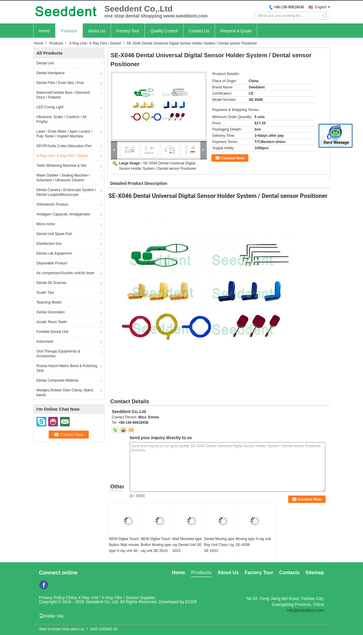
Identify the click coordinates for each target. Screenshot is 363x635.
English (320, 7)
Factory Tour (128, 30)
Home (44, 30)
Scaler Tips (45, 292)
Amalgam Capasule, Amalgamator (64, 214)
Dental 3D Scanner (51, 283)
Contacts (289, 572)
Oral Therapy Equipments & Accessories (58, 353)
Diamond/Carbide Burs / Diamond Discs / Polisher (63, 95)
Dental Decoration (51, 312)
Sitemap (314, 572)
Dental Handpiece (51, 73)
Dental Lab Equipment (54, 253)
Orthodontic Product (52, 204)
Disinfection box (49, 244)
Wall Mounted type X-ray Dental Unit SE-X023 (189, 545)
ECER (191, 601)
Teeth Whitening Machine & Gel (61, 165)
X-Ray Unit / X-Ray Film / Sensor (95, 43)
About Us (96, 30)
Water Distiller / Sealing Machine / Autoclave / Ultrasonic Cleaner (63, 177)
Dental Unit (45, 63)
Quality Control (164, 30)
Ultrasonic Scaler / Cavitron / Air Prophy (62, 119)
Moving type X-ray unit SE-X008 (253, 542)
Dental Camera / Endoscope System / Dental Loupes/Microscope (66, 192)
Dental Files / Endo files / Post (60, 83)
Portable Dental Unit (52, 332)
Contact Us (199, 30)
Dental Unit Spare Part (54, 234)
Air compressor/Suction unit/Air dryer (65, 273)
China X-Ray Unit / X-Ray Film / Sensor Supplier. (111, 597)
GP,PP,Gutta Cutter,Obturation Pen (64, 146)
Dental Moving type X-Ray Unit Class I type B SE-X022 (222, 545)
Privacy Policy (52, 597)
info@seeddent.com (305, 610)
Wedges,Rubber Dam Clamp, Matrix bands (65, 392)
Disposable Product (52, 263)
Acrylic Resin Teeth (52, 322)
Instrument (45, 341)
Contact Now (233, 158)
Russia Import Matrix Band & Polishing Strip (67, 368)
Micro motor (46, 224)
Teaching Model (49, 302)
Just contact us (103, 628)
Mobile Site (51, 616)
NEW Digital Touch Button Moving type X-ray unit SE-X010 (158, 545)
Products (69, 30)
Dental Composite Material (57, 380)
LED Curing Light (50, 107)
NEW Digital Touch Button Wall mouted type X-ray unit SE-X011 (128, 545)
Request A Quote (236, 30)
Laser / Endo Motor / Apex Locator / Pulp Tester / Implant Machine (65, 133)
